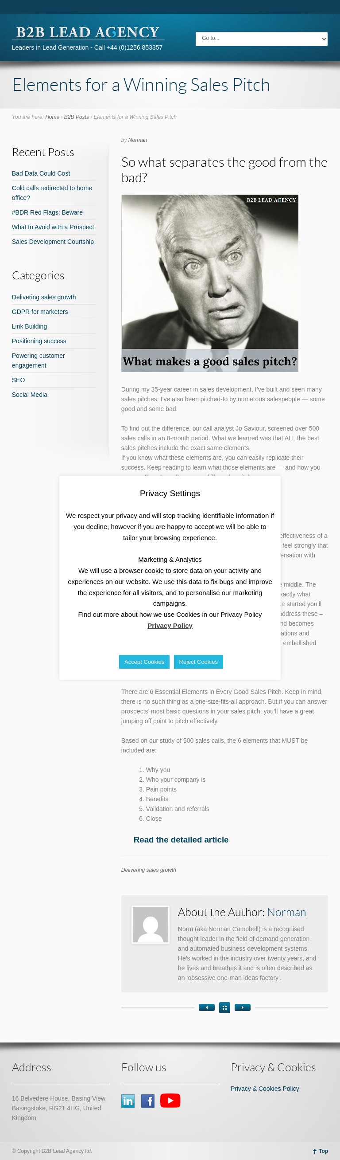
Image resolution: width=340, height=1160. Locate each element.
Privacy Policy (170, 625)
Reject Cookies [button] (198, 661)
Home (52, 117)
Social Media (29, 394)
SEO (18, 380)
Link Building (29, 326)
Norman (137, 140)
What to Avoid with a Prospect (53, 227)
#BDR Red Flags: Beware (47, 212)
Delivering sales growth (148, 870)
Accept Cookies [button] (144, 661)
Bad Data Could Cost (41, 173)
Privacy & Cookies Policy (265, 1088)
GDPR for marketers (40, 311)
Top (323, 1151)
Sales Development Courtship (53, 241)
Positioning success (39, 341)
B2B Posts (76, 117)
